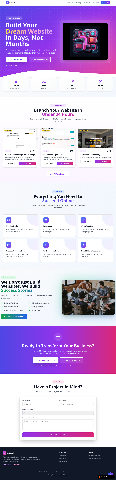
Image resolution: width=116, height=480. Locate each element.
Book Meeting (76, 3)
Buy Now (27, 163)
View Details (11, 163)
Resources (86, 3)
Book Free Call (16, 59)
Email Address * (63, 400)
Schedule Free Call (45, 360)
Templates (95, 3)
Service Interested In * (28, 409)
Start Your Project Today (14, 317)
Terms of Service (63, 475)
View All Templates (58, 174)
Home (68, 3)
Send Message (58, 435)
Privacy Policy (52, 475)
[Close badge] (113, 477)
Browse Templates (40, 59)
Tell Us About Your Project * (30, 418)
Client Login (105, 3)
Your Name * (26, 400)
